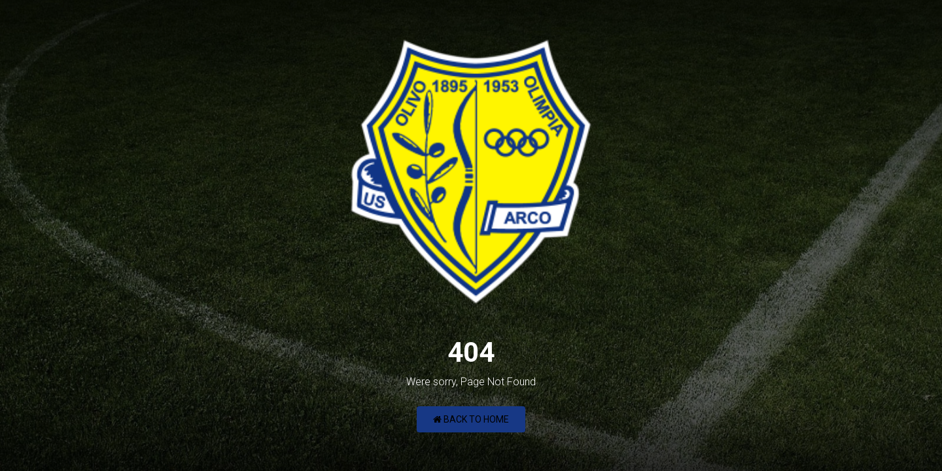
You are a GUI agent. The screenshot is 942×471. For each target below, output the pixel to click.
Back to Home (471, 419)
